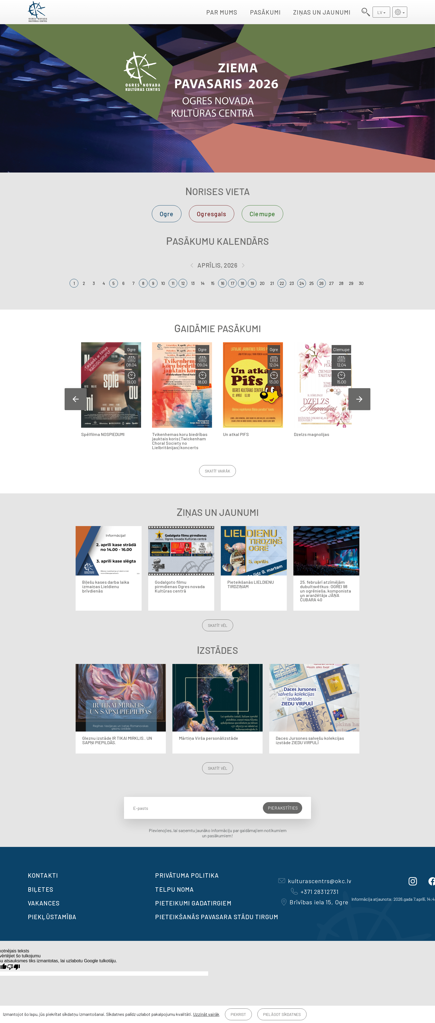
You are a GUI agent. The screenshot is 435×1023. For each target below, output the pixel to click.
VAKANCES (44, 903)
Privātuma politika (187, 875)
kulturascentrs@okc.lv (314, 880)
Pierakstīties (283, 807)
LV (379, 12)
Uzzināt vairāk (206, 1014)
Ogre (167, 213)
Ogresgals (211, 213)
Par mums (222, 12)
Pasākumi (265, 12)
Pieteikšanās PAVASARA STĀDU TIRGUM (216, 916)
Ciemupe (262, 213)
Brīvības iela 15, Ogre (314, 901)
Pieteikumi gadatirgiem (193, 903)
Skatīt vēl (217, 625)
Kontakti (43, 875)
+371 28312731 (315, 891)
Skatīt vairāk (217, 471)
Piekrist (238, 1014)
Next (359, 399)
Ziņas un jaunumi (322, 12)
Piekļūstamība (52, 916)
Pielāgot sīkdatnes (282, 1014)
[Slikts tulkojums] (13, 967)
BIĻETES (40, 889)
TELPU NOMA (174, 889)
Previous (76, 399)
